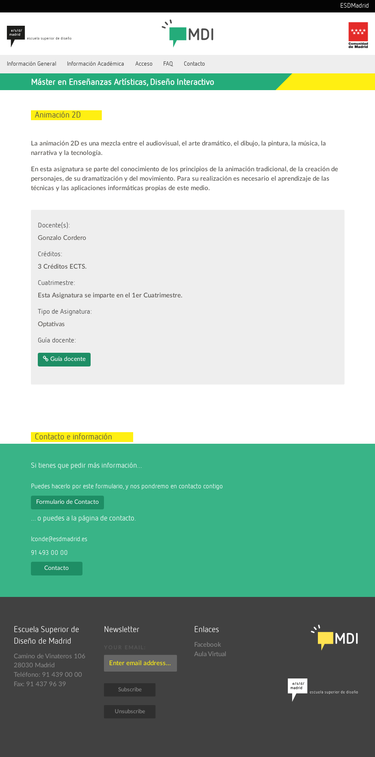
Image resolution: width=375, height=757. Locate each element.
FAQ (168, 64)
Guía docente (64, 359)
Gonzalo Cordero (62, 238)
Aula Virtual (210, 654)
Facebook (207, 645)
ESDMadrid (354, 6)
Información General (31, 64)
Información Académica (95, 64)
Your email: (125, 647)
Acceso (143, 64)
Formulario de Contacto (67, 502)
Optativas (51, 324)
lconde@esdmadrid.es (59, 539)
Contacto (194, 64)
